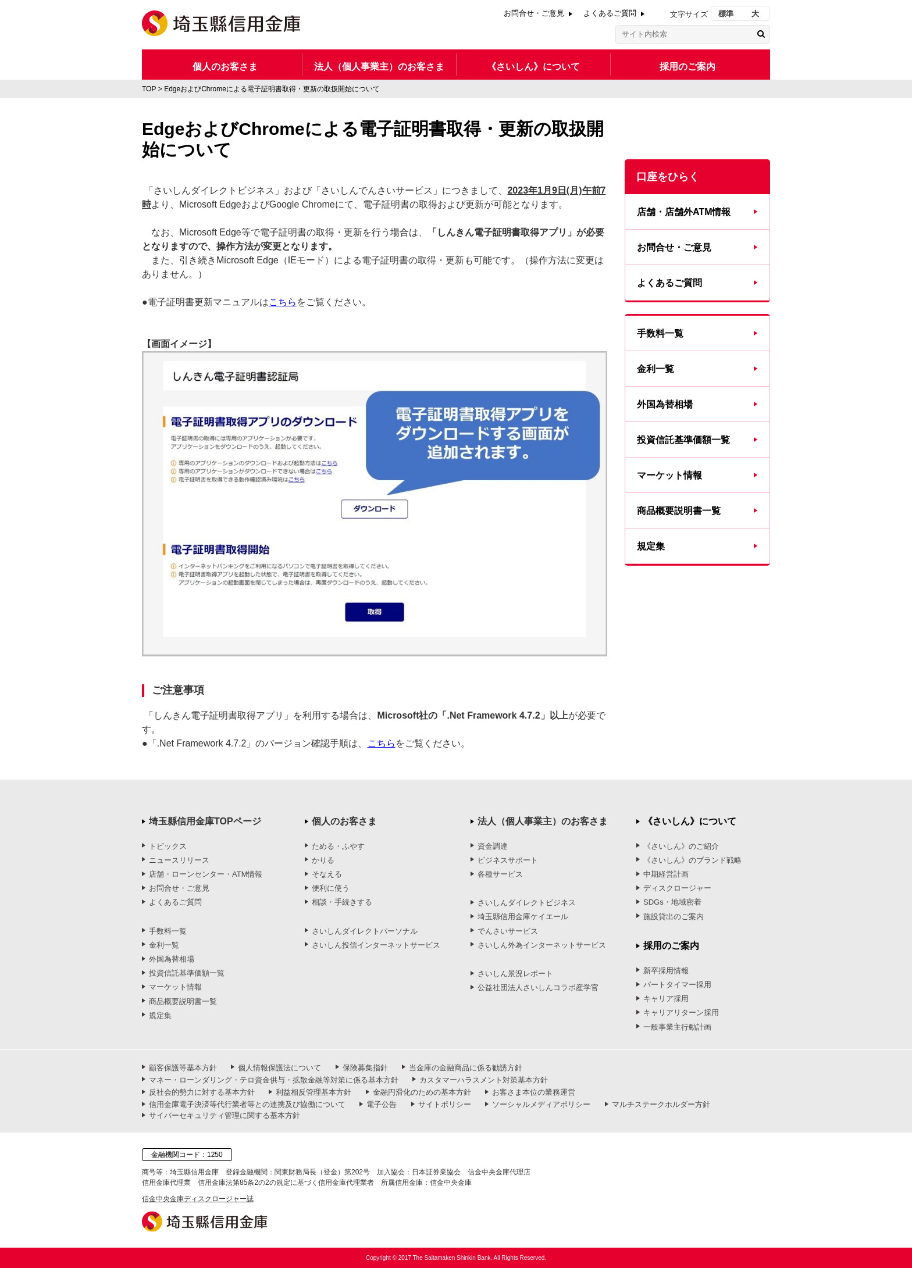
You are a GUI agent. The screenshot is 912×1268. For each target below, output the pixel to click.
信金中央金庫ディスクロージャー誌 (198, 1199)
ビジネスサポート (508, 860)
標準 (725, 13)
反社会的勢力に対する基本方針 (202, 1092)
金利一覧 (655, 369)
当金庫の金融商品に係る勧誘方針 (465, 1067)
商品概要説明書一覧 (679, 511)
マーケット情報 (669, 475)
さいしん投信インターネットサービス (376, 945)
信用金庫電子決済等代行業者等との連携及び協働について (247, 1104)
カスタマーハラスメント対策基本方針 (483, 1080)
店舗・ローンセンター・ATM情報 (205, 874)
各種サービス (500, 874)
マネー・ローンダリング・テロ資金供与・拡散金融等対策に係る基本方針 (273, 1080)
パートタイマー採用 (677, 984)
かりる (323, 860)
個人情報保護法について (279, 1067)
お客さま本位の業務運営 (533, 1092)
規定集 (651, 546)
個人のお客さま (225, 67)
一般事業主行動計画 (677, 1027)
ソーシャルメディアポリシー (541, 1104)
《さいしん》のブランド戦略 (692, 860)
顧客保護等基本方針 (183, 1067)
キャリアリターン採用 (681, 1012)
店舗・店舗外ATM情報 (684, 212)
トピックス (168, 846)
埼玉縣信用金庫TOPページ (205, 821)
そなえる (327, 874)
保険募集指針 (365, 1067)
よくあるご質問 (609, 13)
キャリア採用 (666, 998)
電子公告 (381, 1104)
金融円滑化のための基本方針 (422, 1092)
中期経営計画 (666, 874)
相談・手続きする (342, 902)
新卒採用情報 (666, 970)
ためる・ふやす (338, 846)
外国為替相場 (665, 404)
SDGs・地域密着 (672, 902)
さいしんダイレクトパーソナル (365, 931)
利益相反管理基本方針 (313, 1092)
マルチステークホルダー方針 (661, 1104)
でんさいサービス (508, 931)
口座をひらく (667, 177)
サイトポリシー (444, 1104)
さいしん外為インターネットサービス (542, 945)
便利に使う (331, 888)
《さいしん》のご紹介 (681, 846)
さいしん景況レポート (515, 973)
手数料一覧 (660, 333)
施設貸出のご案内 (673, 916)
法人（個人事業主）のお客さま (379, 67)
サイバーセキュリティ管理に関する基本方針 (224, 1115)
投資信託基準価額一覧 (683, 440)
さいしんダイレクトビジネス (527, 902)
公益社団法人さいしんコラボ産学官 (538, 987)
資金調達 (493, 846)
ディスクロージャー (677, 888)
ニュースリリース (179, 860)
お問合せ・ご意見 (534, 13)
